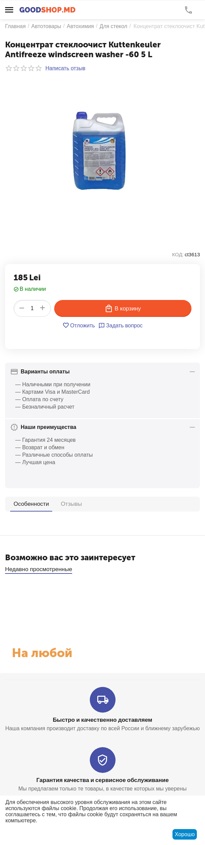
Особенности (31, 503)
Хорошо (185, 834)
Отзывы (71, 503)
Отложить (78, 325)
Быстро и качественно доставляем (102, 719)
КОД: (178, 254)
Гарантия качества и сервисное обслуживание (102, 779)
